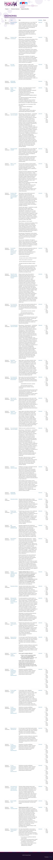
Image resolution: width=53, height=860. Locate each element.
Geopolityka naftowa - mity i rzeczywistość (13, 361)
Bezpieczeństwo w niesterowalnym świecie (13, 830)
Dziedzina (40, 20)
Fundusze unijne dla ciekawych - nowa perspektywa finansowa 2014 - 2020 (14, 196)
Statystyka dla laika (14, 499)
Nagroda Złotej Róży (25, 8)
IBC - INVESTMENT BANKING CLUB (13, 526)
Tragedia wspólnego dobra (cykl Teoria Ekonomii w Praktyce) (13, 574)
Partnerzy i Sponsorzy (15, 8)
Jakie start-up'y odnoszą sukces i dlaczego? (13, 399)
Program (7, 9)
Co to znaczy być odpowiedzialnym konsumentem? (13, 305)
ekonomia (40, 22)
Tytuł (11, 20)
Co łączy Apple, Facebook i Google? (13, 691)
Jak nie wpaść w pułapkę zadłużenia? (13, 654)
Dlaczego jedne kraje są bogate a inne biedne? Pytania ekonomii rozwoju (13, 600)
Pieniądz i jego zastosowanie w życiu (13, 512)
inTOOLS (50, 856)
